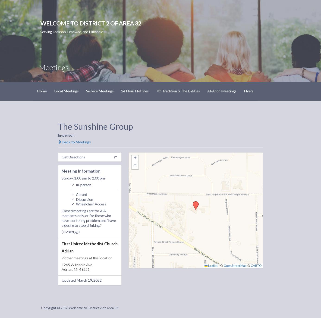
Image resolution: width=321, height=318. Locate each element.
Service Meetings (100, 91)
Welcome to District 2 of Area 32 (90, 23)
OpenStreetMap (235, 266)
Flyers (249, 91)
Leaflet (211, 266)
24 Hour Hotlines (135, 91)
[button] (194, 202)
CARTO (256, 266)
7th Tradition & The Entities (178, 91)
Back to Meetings (74, 142)
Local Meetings (66, 91)
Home (42, 91)
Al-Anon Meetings (221, 91)
